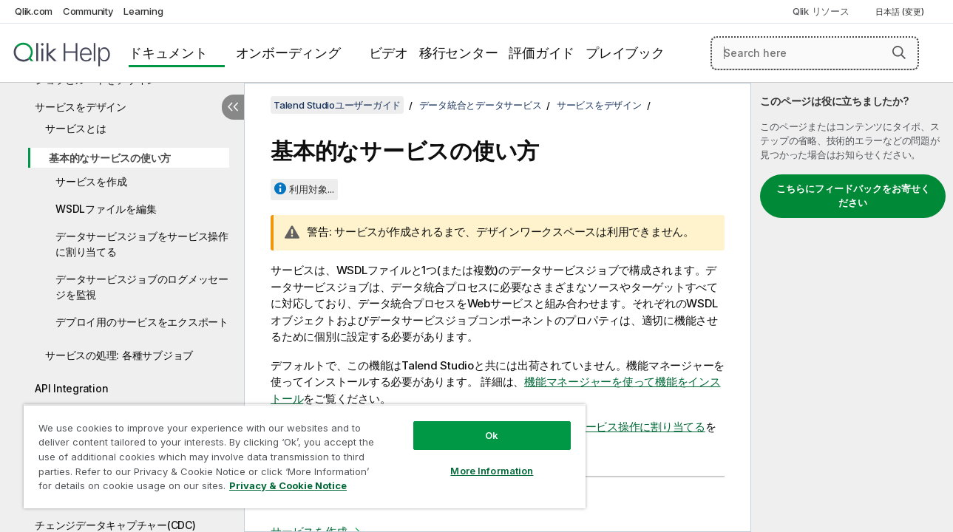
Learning (143, 11)
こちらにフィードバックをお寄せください (853, 196)
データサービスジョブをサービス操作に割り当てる (141, 244)
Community (88, 11)
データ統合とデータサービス (480, 105)
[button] (899, 52)
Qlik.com (33, 11)
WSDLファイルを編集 (105, 208)
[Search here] (815, 53)
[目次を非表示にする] (233, 107)
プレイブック (625, 53)
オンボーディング (288, 53)
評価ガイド (541, 53)
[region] (300, 450)
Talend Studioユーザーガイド (337, 105)
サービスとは (75, 128)
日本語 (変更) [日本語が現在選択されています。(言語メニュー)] (900, 12)
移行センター (458, 53)
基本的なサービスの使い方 (110, 157)
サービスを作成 (90, 181)
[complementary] (852, 307)
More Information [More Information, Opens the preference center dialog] (484, 460)
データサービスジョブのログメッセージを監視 (141, 287)
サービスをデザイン (80, 106)
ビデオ (388, 53)
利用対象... (311, 189)
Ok (484, 424)
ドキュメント (168, 53)
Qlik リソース (821, 11)
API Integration (71, 388)
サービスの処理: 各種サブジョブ (119, 355)
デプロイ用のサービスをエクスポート (141, 322)
